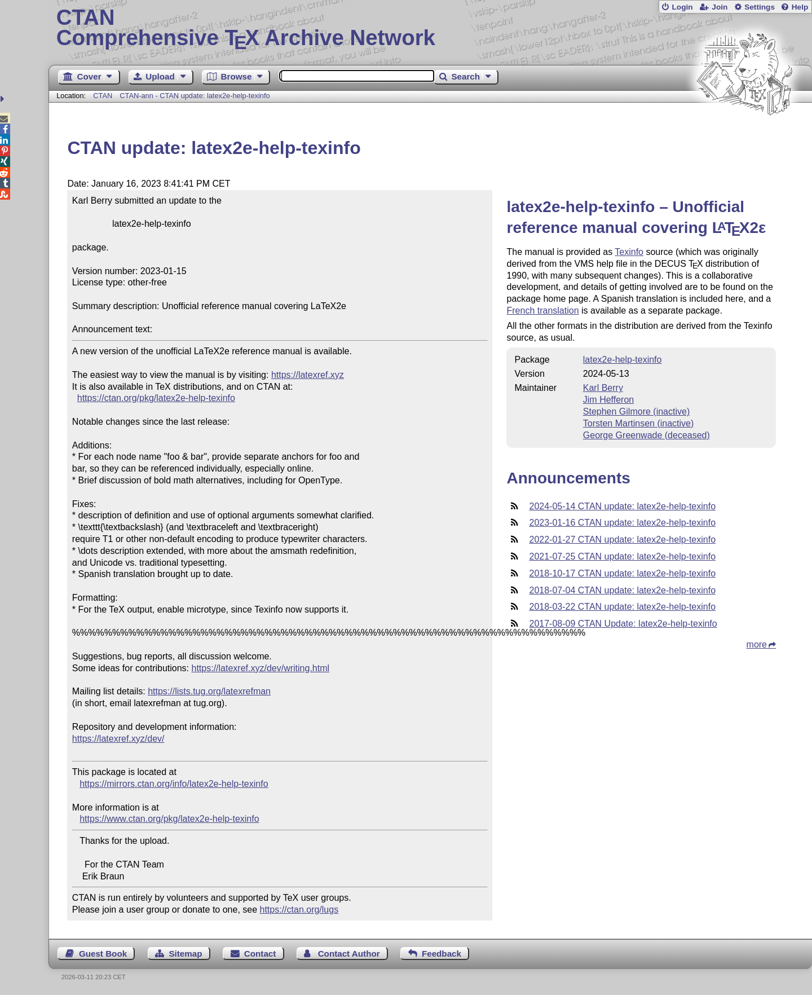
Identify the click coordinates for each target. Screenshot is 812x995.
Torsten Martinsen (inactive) (638, 423)
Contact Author (349, 953)
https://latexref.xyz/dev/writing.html (261, 668)
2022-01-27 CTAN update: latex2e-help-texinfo (622, 539)
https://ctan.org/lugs (299, 909)
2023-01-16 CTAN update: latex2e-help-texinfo (622, 522)
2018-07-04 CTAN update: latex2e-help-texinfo (622, 590)
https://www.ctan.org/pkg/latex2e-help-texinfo (169, 819)
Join (719, 7)
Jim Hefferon (608, 399)
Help (800, 7)
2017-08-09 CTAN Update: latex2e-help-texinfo (623, 623)
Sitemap (185, 953)
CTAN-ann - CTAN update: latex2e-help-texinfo (195, 95)
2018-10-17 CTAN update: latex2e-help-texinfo (622, 573)
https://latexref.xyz (307, 375)
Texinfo (629, 252)
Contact (260, 953)
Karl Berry (603, 388)
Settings (759, 7)
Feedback (441, 953)
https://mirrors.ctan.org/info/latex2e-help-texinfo (174, 784)
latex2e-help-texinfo (622, 359)
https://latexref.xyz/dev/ (118, 738)
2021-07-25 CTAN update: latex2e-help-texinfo (622, 556)
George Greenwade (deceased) (646, 435)
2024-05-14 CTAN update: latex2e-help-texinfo (622, 506)
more (757, 644)
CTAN (102, 95)
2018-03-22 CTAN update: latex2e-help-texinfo (622, 606)
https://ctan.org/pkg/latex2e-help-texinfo (156, 398)
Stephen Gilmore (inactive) (636, 411)
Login (682, 7)
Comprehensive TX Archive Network (430, 28)
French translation (542, 310)
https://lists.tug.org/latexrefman (209, 691)
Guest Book (103, 953)
